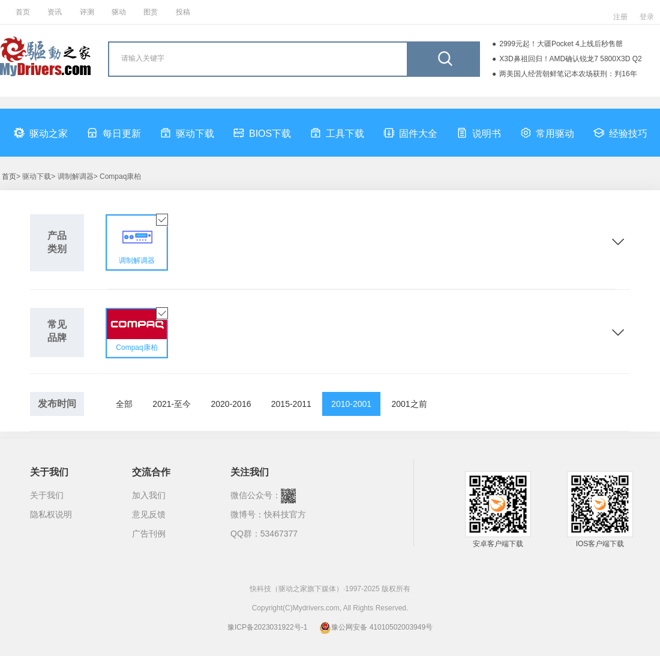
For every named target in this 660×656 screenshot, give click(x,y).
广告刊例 (149, 533)
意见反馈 (149, 514)
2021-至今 (171, 404)
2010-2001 (351, 404)
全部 (124, 404)
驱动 (119, 12)
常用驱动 (547, 133)
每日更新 (114, 133)
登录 (647, 17)
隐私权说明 (51, 514)
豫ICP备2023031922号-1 (267, 627)
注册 (620, 17)
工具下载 (337, 133)
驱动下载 (187, 133)
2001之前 (409, 404)
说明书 (479, 133)
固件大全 (410, 133)
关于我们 (47, 495)
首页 (23, 12)
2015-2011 (291, 404)
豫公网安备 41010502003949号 (376, 627)
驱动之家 (41, 133)
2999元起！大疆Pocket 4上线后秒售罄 (560, 44)
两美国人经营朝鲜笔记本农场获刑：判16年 (568, 74)
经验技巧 (620, 133)
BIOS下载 (262, 133)
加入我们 (149, 495)
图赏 (150, 12)
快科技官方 (285, 514)
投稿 (183, 12)
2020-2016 (231, 404)
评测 (87, 12)
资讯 (54, 12)
